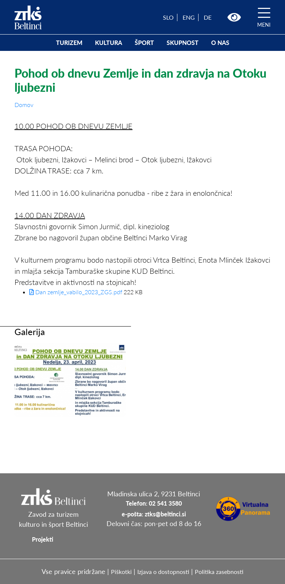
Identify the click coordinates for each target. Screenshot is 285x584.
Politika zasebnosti (219, 571)
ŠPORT (144, 42)
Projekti (42, 539)
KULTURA (108, 42)
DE (208, 17)
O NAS (220, 42)
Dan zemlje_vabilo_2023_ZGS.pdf (75, 291)
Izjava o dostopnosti (163, 571)
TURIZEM (69, 42)
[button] (234, 17)
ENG (189, 17)
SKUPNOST (183, 42)
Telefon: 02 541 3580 (154, 503)
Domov (23, 104)
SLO (168, 17)
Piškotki (121, 571)
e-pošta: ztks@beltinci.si (154, 514)
